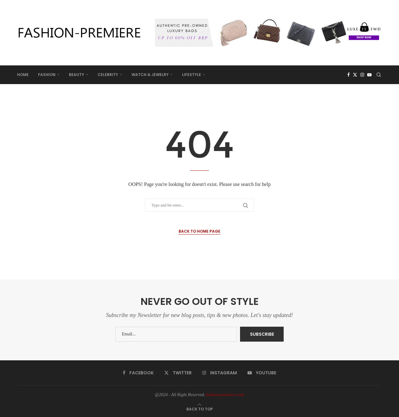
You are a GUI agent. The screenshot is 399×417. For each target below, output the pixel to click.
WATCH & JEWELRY (150, 74)
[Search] (379, 75)
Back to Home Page (199, 231)
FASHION (46, 74)
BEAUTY (76, 74)
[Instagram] (362, 75)
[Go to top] (199, 409)
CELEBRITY (108, 74)
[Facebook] (348, 75)
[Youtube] (369, 75)
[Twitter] (355, 75)
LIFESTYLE (191, 74)
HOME (23, 74)
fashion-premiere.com (225, 394)
